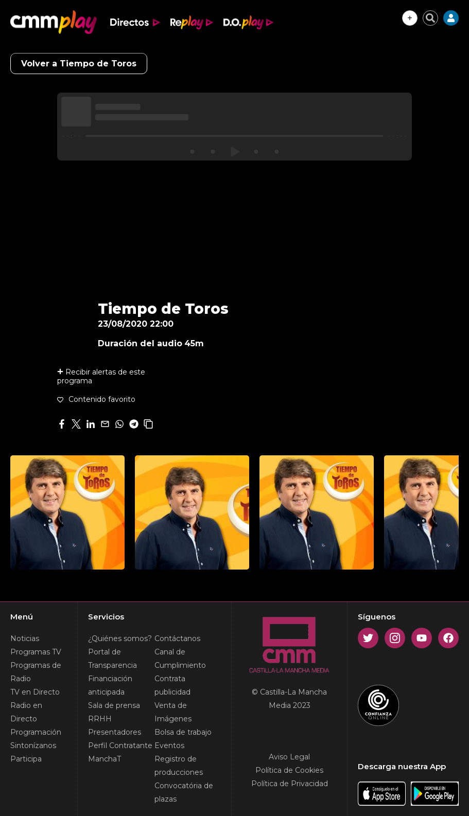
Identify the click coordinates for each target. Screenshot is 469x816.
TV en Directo (35, 692)
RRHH (100, 718)
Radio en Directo (26, 712)
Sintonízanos (33, 745)
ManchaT (104, 759)
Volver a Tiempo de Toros (78, 63)
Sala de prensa (114, 705)
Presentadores (114, 732)
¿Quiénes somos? (120, 638)
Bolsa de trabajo (183, 732)
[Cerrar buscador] (430, 18)
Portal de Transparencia (112, 658)
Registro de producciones (178, 765)
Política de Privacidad (289, 783)
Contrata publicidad (172, 685)
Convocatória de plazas (183, 792)
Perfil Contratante (120, 745)
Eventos (169, 745)
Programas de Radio (35, 672)
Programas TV (35, 652)
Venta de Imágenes (173, 712)
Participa (26, 759)
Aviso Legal (289, 756)
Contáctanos (177, 638)
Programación (35, 732)
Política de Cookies (289, 770)
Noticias (24, 638)
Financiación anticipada (110, 685)
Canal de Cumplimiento (180, 658)
